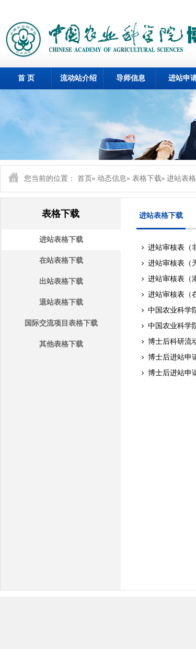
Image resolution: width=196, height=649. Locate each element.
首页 (84, 178)
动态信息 (111, 178)
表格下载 (147, 178)
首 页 (26, 78)
